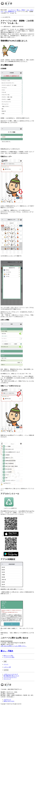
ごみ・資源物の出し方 (10, 11)
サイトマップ (7, 679)
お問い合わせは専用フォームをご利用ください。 (14, 646)
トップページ (12, 10)
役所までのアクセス (9, 701)
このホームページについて (11, 674)
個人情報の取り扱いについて (11, 675)
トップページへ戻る (9, 657)
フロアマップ (7, 699)
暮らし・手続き (21, 10)
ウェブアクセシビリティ (10, 677)
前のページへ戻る (8, 655)
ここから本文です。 (6, 17)
